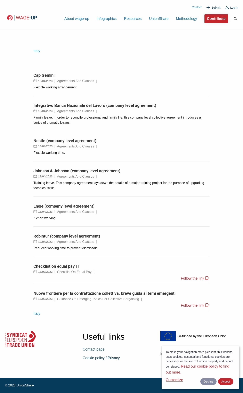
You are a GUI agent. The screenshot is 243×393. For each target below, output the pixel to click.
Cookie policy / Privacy (101, 358)
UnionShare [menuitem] (159, 19)
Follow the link (192, 278)
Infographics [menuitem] (107, 19)
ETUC (44, 348)
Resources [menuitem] (133, 19)
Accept (225, 381)
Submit (215, 7)
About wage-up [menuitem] (76, 19)
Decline (208, 381)
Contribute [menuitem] (216, 19)
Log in (234, 7)
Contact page (94, 349)
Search (235, 18)
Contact (197, 7)
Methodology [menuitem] (186, 19)
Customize (174, 380)
